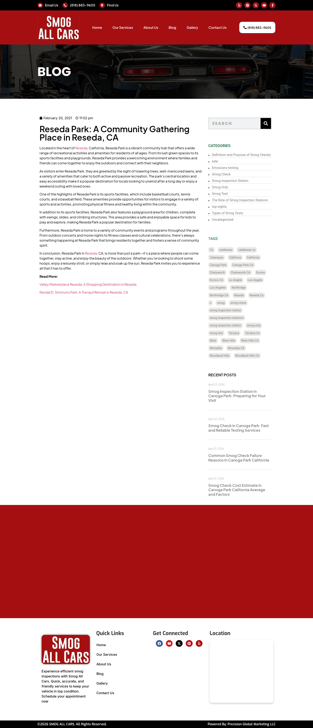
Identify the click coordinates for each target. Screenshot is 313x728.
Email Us (51, 5)
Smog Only (230, 187)
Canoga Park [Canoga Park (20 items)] (228, 265)
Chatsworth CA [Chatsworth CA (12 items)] (251, 272)
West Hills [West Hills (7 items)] (239, 340)
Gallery (192, 27)
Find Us (113, 5)
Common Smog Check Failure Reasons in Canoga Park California (249, 457)
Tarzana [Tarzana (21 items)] (244, 333)
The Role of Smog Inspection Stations (250, 200)
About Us (151, 27)
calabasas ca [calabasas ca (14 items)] (257, 249)
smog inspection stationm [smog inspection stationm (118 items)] (237, 318)
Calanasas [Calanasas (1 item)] (227, 257)
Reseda (57, 148)
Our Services (122, 27)
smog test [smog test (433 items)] (226, 333)
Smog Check (231, 174)
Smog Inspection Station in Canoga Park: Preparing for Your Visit (247, 396)
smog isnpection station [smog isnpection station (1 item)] (235, 325)
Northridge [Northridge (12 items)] (249, 287)
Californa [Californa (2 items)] (245, 257)
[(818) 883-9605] (65, 5)
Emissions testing (235, 168)
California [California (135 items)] (263, 257)
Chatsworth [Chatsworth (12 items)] (227, 272)
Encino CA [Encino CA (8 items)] (226, 280)
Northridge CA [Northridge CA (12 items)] (229, 295)
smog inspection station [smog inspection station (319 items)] (235, 310)
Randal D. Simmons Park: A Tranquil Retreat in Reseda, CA (59, 292)
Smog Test (230, 194)
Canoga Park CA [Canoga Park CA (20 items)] (253, 265)
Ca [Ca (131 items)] (222, 249)
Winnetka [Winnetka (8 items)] (226, 348)
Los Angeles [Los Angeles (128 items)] (228, 287)
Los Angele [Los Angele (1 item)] (265, 280)
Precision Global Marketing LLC (252, 724)
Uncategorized (233, 220)
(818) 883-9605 (82, 5)
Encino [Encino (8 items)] (270, 272)
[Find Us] (102, 5)
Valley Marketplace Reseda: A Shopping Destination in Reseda (63, 284)
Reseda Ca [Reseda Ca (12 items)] (267, 295)
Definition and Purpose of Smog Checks (251, 155)
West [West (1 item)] (223, 340)
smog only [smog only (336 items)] (264, 325)
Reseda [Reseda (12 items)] (249, 295)
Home (97, 27)
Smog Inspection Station (240, 181)
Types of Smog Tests (237, 213)
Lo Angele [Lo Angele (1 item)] (245, 280)
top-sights (229, 207)
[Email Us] (40, 5)
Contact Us (217, 27)
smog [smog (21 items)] (231, 302)
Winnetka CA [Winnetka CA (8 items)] (246, 348)
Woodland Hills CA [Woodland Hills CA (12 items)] (258, 355)
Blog (172, 27)
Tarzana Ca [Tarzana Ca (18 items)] (262, 333)
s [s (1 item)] (220, 302)
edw (225, 161)
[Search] (276, 123)
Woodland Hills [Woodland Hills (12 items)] (230, 355)
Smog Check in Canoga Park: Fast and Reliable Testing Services (249, 427)
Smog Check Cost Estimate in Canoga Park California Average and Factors (247, 490)
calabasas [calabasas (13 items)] (236, 249)
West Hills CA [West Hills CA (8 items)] (260, 340)
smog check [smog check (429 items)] (249, 302)
